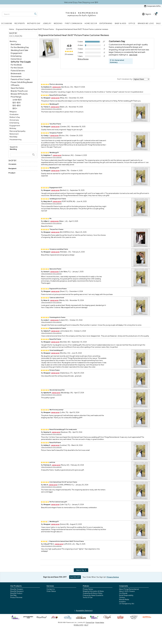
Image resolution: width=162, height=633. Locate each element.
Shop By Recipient (16, 591)
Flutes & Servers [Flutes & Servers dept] (18, 70)
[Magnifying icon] (35, 14)
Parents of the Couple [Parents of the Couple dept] (20, 79)
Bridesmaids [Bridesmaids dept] (16, 73)
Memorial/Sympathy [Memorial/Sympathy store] (17, 131)
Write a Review (83, 59)
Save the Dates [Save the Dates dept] (17, 88)
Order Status (51, 591)
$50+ (15, 108)
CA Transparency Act (126, 604)
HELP (86, 625)
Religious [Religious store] (13, 112)
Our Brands (123, 593)
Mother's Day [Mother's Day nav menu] (33, 23)
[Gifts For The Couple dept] (21, 62)
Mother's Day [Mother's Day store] (15, 117)
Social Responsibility (126, 595)
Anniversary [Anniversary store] (14, 120)
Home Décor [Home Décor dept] (16, 59)
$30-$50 (17, 105)
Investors (122, 602)
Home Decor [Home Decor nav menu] (91, 23)
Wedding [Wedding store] (13, 41)
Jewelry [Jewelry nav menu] (47, 23)
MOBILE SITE (78, 625)
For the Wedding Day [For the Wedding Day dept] (20, 47)
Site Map (13, 595)
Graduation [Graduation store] (14, 114)
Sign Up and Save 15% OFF (55, 577)
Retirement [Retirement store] (14, 134)
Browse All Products (19, 94)
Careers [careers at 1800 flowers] (122, 597)
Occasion (15, 36)
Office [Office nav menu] (132, 23)
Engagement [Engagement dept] (16, 53)
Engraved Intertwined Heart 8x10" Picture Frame (64, 35)
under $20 (17, 99)
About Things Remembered (129, 589)
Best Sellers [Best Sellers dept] (16, 44)
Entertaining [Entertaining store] (14, 123)
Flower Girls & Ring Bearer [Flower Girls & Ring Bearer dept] (22, 82)
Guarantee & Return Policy (92, 593)
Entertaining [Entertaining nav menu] (105, 23)
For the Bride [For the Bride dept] (16, 64)
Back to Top (81, 570)
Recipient (12, 168)
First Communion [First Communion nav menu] (73, 23)
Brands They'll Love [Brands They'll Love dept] (19, 91)
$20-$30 (17, 102)
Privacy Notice (88, 589)
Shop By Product (16, 593)
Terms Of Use (87, 597)
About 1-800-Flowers (127, 591)
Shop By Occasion (16, 589)
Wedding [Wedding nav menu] (58, 23)
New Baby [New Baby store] (13, 137)
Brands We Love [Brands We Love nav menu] (146, 23)
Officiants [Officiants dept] (15, 85)
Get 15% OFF (75, 577)
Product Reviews (16, 597)
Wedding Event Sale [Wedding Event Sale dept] (19, 50)
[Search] (19, 14)
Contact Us (51, 589)
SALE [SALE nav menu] (158, 23)
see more (133, 54)
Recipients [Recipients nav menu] (20, 23)
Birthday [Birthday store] (13, 128)
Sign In (146, 14)
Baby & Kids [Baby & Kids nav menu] (120, 23)
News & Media (124, 599)
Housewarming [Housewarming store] (15, 139)
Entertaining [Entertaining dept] (16, 56)
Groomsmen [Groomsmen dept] (16, 76)
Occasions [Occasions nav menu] (6, 23)
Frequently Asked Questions (93, 595)
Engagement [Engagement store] (15, 125)
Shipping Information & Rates (93, 591)
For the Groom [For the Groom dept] (17, 67)
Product (11, 173)
